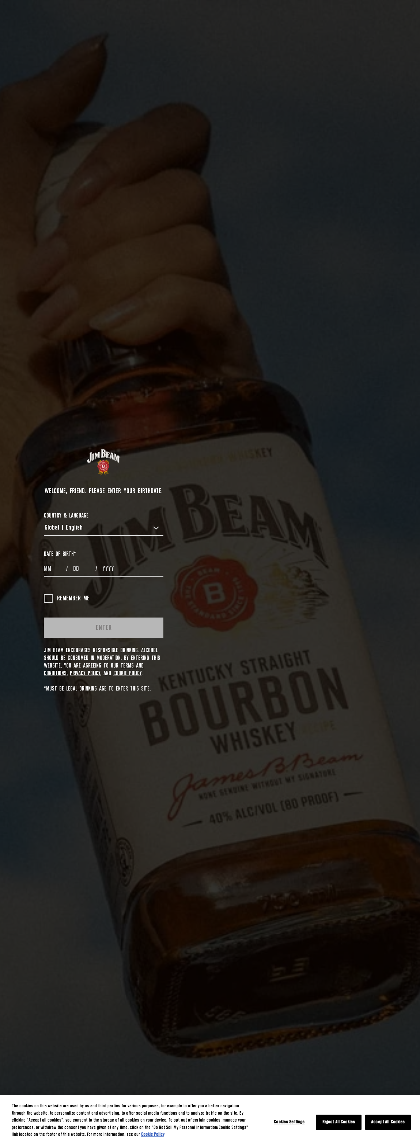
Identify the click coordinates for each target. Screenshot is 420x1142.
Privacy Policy (85, 673)
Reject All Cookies (338, 1122)
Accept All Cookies (388, 1122)
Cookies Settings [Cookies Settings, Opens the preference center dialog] (289, 1122)
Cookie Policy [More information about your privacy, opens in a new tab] (152, 1134)
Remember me (67, 598)
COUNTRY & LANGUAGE (66, 516)
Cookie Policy (127, 673)
